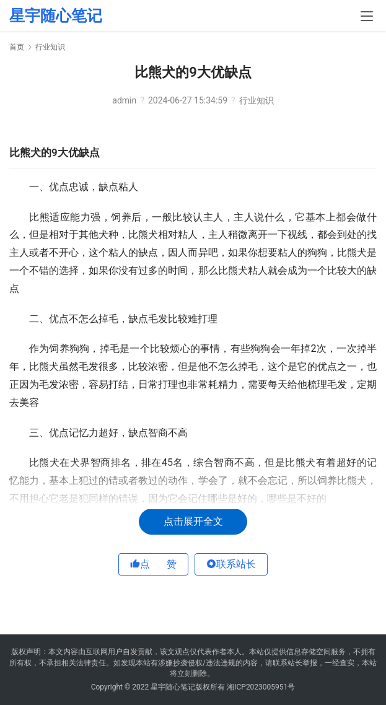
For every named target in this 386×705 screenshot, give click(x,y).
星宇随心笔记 (55, 16)
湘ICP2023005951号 (261, 687)
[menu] (367, 16)
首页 (16, 47)
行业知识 (256, 100)
